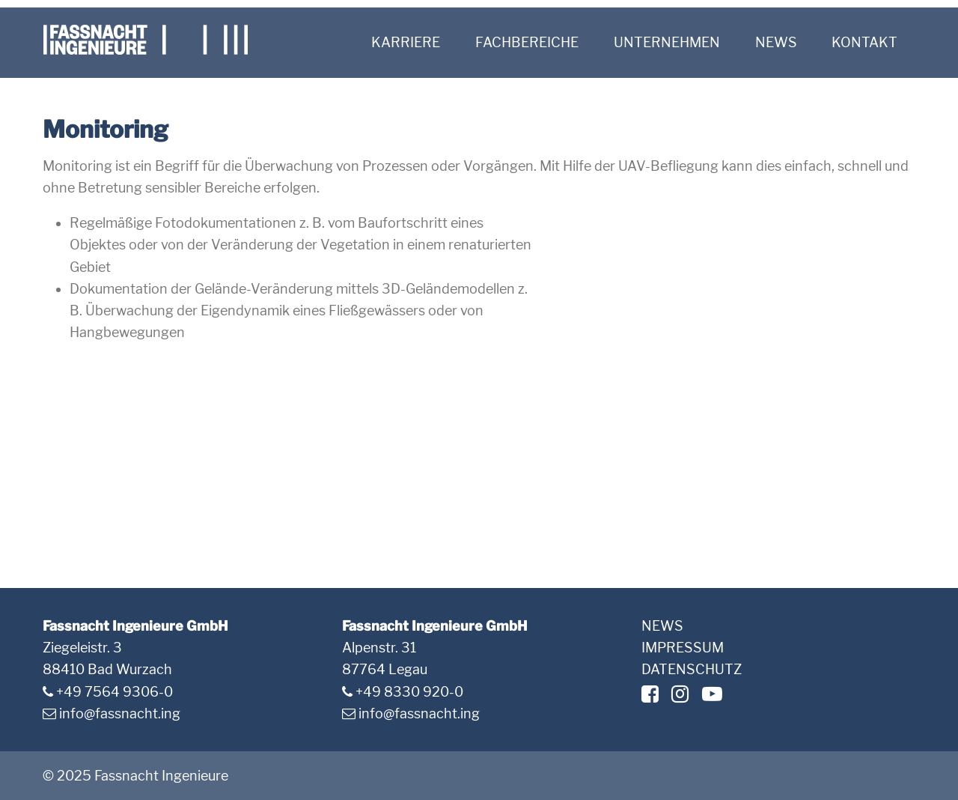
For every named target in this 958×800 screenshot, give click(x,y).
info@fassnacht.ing (119, 713)
